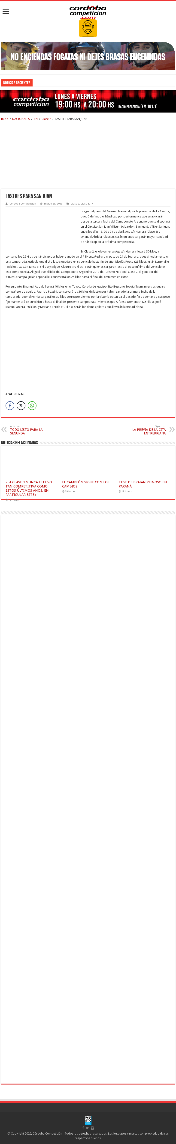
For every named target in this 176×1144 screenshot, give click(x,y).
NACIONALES (21, 119)
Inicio (4, 119)
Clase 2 (46, 119)
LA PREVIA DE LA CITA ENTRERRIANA (142, 430)
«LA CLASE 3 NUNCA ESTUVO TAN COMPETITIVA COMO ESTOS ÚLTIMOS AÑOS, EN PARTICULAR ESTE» (29, 488)
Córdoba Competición (22, 203)
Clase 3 (85, 203)
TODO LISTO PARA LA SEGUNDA (34, 430)
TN (36, 119)
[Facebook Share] (10, 405)
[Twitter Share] (21, 405)
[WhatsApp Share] (32, 405)
